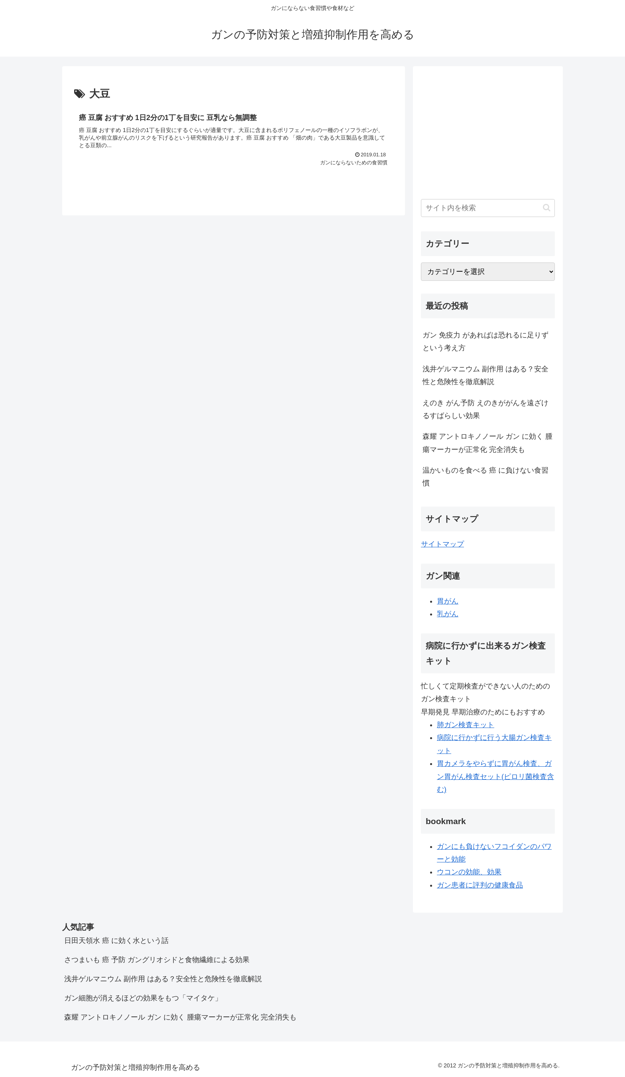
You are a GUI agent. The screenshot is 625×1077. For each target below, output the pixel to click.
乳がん (447, 614)
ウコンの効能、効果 (469, 872)
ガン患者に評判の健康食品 (480, 885)
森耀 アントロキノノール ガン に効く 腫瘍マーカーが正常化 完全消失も (487, 442)
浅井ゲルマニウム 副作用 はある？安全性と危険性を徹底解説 (485, 375)
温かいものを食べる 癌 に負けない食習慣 (485, 476)
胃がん (447, 601)
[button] (547, 207)
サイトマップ (442, 544)
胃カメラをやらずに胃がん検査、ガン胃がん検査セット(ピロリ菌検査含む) (495, 776)
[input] (488, 208)
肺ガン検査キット (465, 725)
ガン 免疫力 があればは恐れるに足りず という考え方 (485, 341)
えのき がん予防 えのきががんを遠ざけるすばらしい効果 (485, 409)
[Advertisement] (488, 130)
